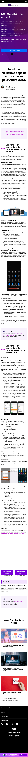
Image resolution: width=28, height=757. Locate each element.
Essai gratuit (14, 45)
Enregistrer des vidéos (11, 698)
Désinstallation (14, 751)
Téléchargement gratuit (7, 572)
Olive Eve (8, 86)
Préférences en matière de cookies (14, 747)
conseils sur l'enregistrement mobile (10, 700)
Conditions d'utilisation (7, 749)
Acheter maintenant (14, 50)
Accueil (3, 698)
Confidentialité (19, 745)
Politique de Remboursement (19, 749)
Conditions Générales (10, 745)
